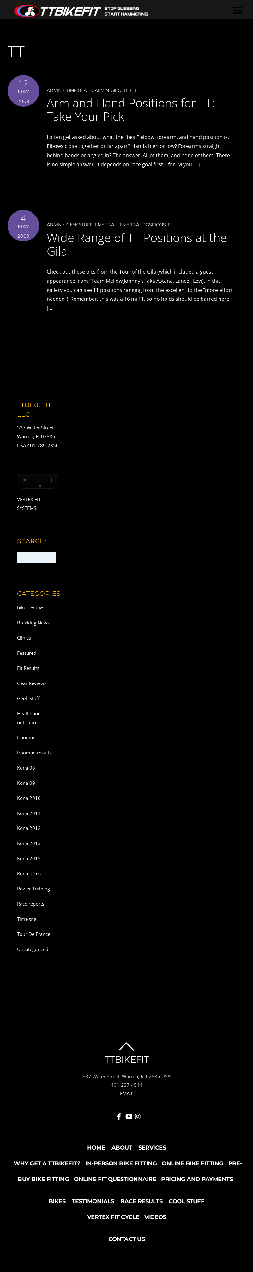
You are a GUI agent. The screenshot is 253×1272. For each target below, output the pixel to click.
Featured (26, 652)
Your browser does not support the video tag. (38, 484)
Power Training (33, 888)
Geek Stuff (79, 224)
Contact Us (126, 1238)
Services (152, 1147)
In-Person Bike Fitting (121, 1162)
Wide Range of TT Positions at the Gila (137, 243)
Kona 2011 (29, 812)
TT (125, 90)
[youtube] (128, 1115)
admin (54, 90)
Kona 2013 (29, 843)
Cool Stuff (186, 1200)
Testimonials (93, 1200)
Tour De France (33, 933)
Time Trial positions (142, 224)
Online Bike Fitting (192, 1162)
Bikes (57, 1200)
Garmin (100, 90)
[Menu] (237, 10)
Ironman (26, 737)
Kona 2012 (29, 828)
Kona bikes (29, 873)
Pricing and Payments (197, 1178)
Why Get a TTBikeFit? (47, 1162)
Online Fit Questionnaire (115, 1178)
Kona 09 (26, 782)
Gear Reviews (31, 683)
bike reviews (30, 607)
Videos (155, 1216)
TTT (133, 90)
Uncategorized (32, 948)
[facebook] (119, 1115)
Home (96, 1147)
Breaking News (33, 622)
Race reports (30, 903)
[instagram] (138, 1115)
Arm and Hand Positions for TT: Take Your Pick (130, 109)
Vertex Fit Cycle (113, 1216)
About (121, 1147)
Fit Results (28, 668)
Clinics (24, 637)
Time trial (77, 90)
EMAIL (126, 1093)
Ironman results (34, 752)
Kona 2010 (29, 797)
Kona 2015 (29, 858)
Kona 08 (26, 767)
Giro (116, 90)
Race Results (141, 1200)
